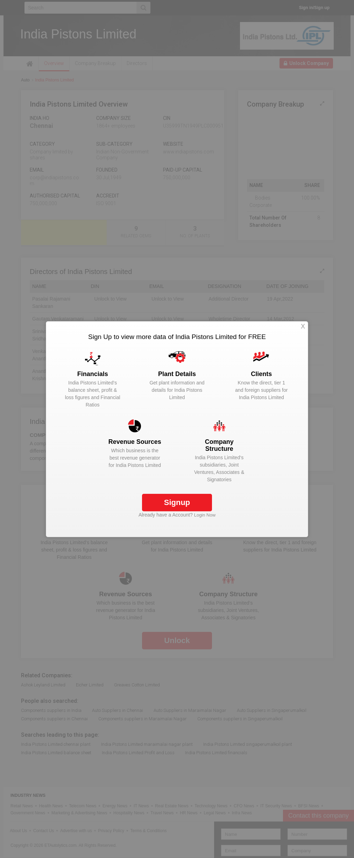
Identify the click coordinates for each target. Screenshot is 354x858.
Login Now (204, 515)
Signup (177, 502)
